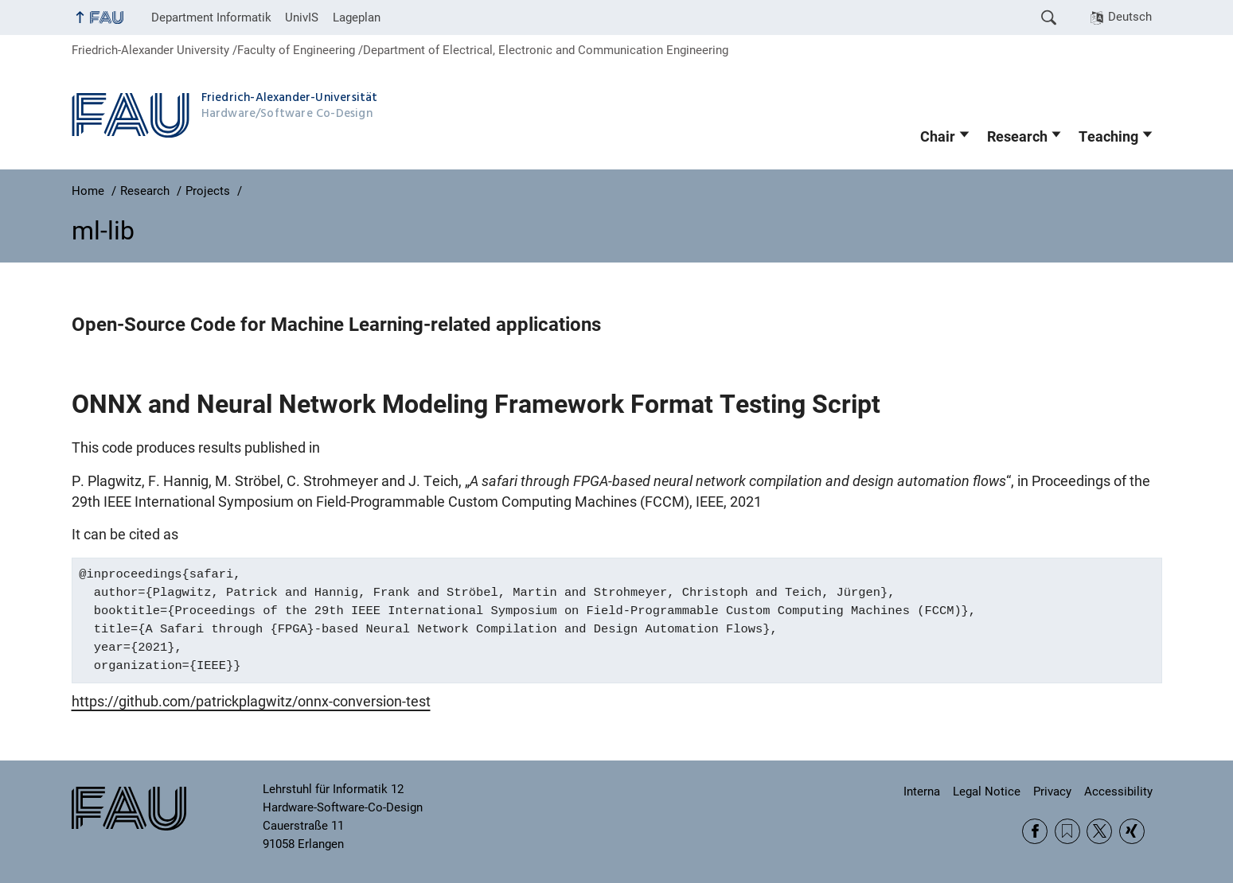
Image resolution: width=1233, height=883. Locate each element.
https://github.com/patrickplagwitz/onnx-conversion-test (251, 702)
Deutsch (1130, 17)
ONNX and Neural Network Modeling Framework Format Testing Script (476, 404)
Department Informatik (211, 17)
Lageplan (356, 17)
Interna (921, 791)
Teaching (1108, 137)
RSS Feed (1067, 831)
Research (1017, 137)
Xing (1132, 831)
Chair (937, 137)
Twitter (1099, 831)
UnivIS (301, 17)
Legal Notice (986, 791)
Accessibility (1118, 791)
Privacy (1052, 791)
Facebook (1035, 831)
